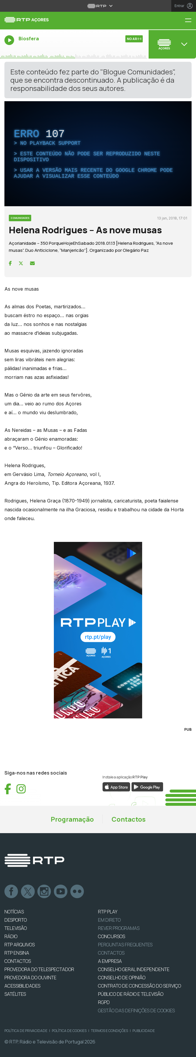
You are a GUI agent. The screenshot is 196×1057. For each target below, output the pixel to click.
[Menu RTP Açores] (190, 20)
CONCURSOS (111, 936)
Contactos (129, 819)
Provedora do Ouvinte (30, 977)
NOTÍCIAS (14, 911)
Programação (72, 819)
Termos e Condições (109, 1030)
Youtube (61, 892)
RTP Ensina (16, 953)
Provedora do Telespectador (39, 969)
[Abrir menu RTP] (98, 6)
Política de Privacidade (25, 1030)
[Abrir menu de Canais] (171, 44)
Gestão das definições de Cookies (136, 1010)
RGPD (104, 1002)
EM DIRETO (109, 920)
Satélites (15, 994)
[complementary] (98, 153)
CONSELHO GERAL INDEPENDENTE (134, 969)
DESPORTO (15, 920)
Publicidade (143, 1030)
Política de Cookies (69, 1030)
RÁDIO (10, 936)
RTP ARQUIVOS (19, 944)
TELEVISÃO (15, 928)
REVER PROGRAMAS (118, 928)
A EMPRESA (110, 961)
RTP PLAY (107, 911)
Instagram (44, 892)
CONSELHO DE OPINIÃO (121, 977)
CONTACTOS (17, 961)
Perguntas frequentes (125, 944)
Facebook (11, 892)
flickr (77, 892)
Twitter (28, 892)
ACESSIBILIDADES (22, 986)
